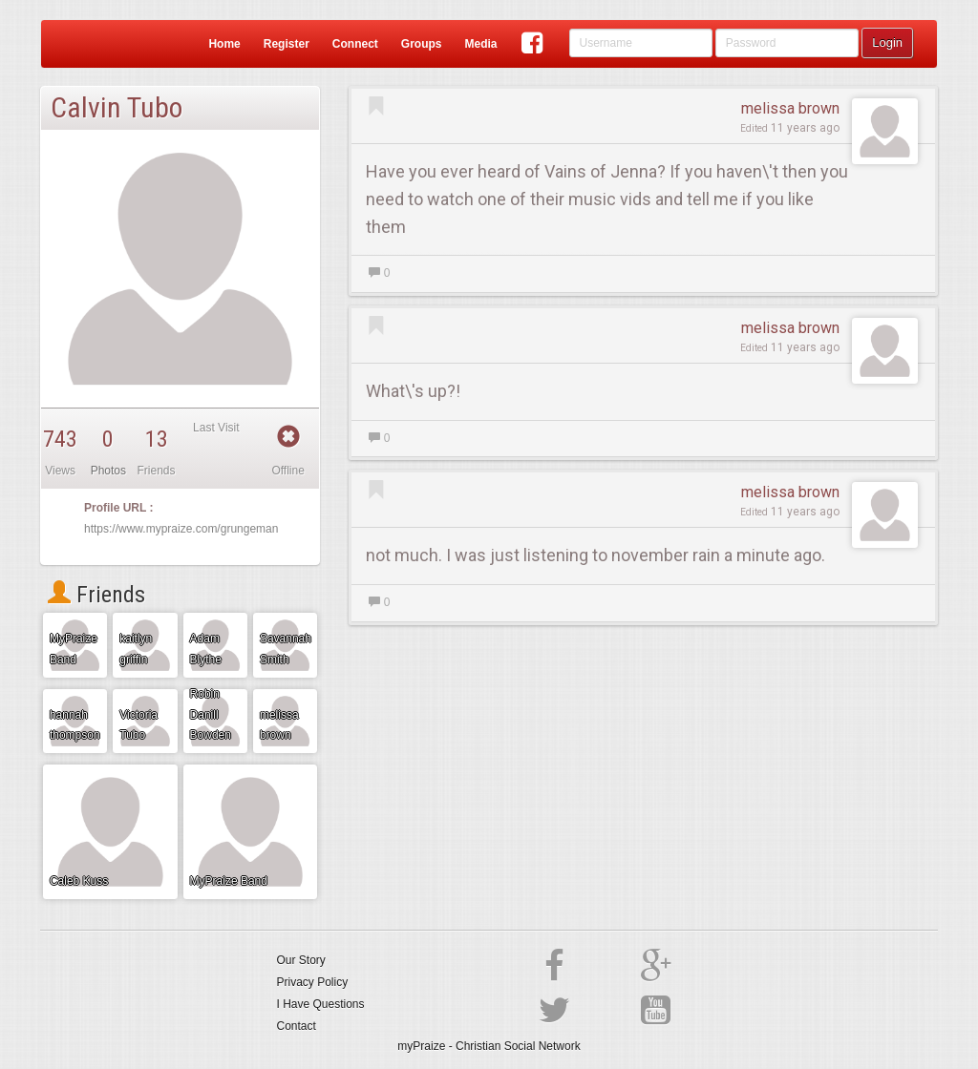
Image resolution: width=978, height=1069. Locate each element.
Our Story (301, 960)
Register (286, 44)
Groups (421, 44)
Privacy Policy (313, 982)
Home (224, 44)
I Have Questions (321, 1004)
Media (480, 44)
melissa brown (790, 108)
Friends (96, 594)
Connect (355, 44)
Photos (108, 470)
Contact (296, 1026)
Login (887, 42)
